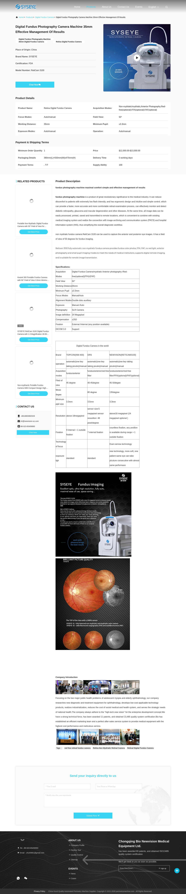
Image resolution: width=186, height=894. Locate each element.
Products (91, 7)
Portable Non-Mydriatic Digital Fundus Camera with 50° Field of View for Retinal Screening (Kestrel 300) (32, 226)
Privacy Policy (39, 891)
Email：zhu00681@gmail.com (30, 853)
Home (77, 7)
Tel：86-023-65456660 (27, 848)
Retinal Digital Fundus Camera (140, 748)
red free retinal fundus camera (78, 748)
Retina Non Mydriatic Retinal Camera (109, 748)
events (138, 7)
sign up (162, 868)
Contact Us (123, 7)
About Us (106, 7)
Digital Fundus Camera (44, 17)
